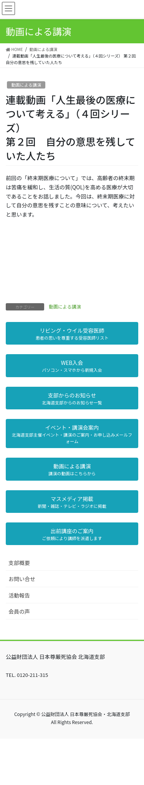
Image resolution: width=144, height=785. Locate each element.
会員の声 (19, 611)
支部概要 (19, 563)
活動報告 (19, 595)
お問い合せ (21, 579)
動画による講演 (26, 85)
